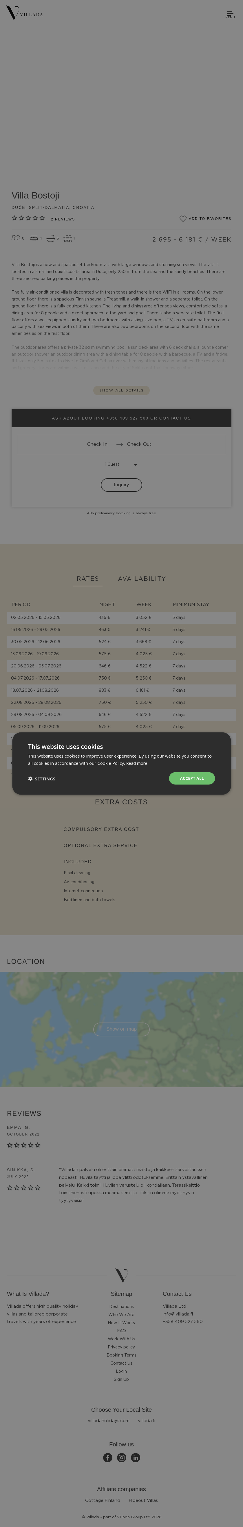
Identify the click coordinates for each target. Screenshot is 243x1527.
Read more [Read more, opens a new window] (137, 762)
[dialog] (121, 763)
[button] (41, 778)
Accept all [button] (191, 778)
